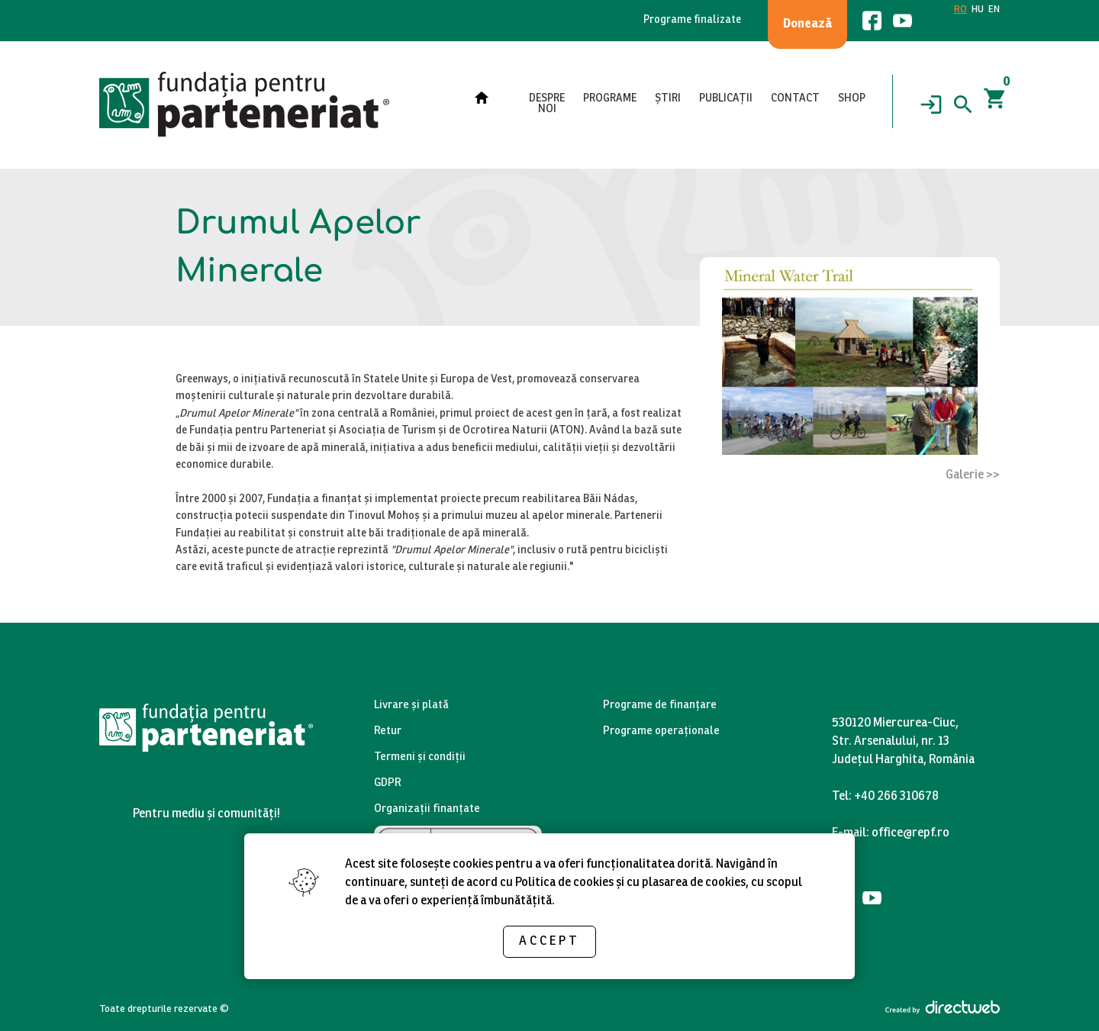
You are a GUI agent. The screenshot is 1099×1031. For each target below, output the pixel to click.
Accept (549, 941)
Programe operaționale (661, 731)
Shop (851, 99)
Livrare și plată (411, 705)
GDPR (387, 783)
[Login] (931, 104)
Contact (795, 99)
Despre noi (547, 104)
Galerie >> (973, 475)
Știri (668, 99)
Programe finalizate (692, 20)
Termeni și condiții (420, 757)
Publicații (726, 99)
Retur (387, 731)
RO (960, 9)
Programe (610, 99)
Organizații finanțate (427, 809)
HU (978, 9)
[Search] (963, 104)
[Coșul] (995, 104)
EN (994, 9)
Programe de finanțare (660, 705)
